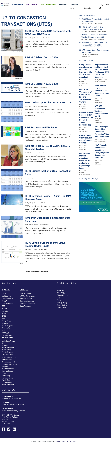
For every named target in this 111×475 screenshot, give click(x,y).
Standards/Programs (27, 304)
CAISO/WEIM (92, 31)
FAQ (58, 298)
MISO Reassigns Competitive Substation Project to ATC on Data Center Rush (102, 132)
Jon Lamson (101, 39)
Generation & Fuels (9, 362)
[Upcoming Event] (94, 197)
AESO (4, 294)
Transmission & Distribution (7, 379)
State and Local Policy (7, 372)
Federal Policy (7, 360)
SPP (3, 331)
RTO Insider (17, 4)
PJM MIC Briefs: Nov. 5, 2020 (41, 83)
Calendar (74, 4)
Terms (59, 300)
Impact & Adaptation (9, 365)
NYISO (4, 316)
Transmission (7, 336)
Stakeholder (98, 164)
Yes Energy (61, 293)
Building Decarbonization (8, 347)
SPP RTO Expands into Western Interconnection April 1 (101, 111)
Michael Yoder (43, 61)
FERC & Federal (37, 38)
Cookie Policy (62, 305)
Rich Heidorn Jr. (44, 203)
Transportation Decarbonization (8, 383)
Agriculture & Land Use (8, 342)
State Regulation (26, 306)
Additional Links (66, 283)
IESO (3, 306)
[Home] (5, 5)
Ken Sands (5, 403)
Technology (6, 376)
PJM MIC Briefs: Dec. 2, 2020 (41, 57)
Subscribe (87, 8)
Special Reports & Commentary (8, 327)
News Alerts (61, 308)
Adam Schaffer (7, 409)
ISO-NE (4, 309)
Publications (9, 283)
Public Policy (92, 39)
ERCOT (91, 23)
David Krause (101, 47)
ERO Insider (31, 4)
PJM (3, 319)
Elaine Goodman (86, 56)
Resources (97, 100)
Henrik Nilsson (102, 31)
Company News (94, 54)
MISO (105, 80)
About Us (60, 290)
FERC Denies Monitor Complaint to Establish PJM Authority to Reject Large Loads (85, 160)
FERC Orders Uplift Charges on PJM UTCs (48, 102)
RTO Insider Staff (44, 178)
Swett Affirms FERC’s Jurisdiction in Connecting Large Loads (102, 91)
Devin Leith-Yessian (48, 38)
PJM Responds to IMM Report (41, 127)
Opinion (62, 4)
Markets (35, 61)
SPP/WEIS (5, 333)
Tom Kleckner (98, 23)
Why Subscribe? (63, 295)
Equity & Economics (9, 357)
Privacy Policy (62, 303)
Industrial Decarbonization (8, 368)
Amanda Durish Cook (100, 81)
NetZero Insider (48, 4)
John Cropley (83, 149)
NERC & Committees (27, 296)
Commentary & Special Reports (7, 351)
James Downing (83, 131)
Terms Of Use (70, 442)
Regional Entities (26, 299)
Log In (72, 8)
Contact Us (8, 390)
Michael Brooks (43, 249)
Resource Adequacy (27, 301)
